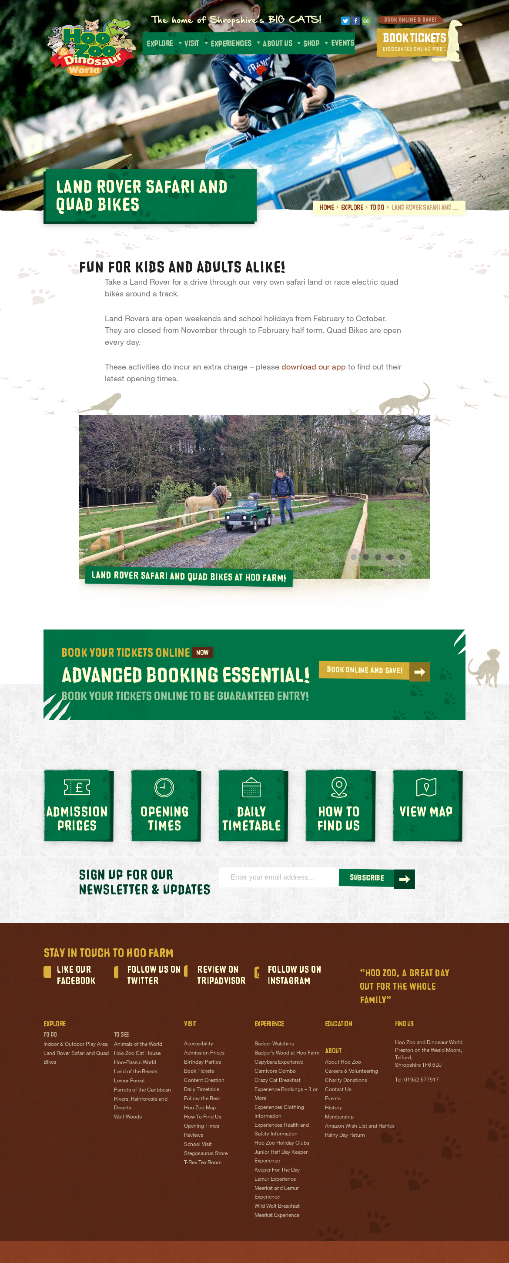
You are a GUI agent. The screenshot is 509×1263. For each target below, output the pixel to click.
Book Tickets (199, 1072)
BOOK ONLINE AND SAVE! (376, 671)
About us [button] (282, 43)
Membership (339, 1117)
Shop (316, 42)
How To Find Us (202, 1118)
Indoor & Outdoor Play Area (75, 1045)
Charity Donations (346, 1081)
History (333, 1108)
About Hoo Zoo (343, 1062)
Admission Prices (204, 1054)
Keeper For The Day (277, 1171)
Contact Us (338, 1090)
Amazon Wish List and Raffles (360, 1126)
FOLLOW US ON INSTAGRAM (294, 976)
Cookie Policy (185, 1257)
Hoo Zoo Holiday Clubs (281, 1144)
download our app (313, 366)
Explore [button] (164, 42)
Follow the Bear (202, 1099)
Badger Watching (274, 1044)
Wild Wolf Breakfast (277, 1207)
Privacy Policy (142, 1257)
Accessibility (198, 1044)
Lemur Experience (275, 1180)
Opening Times (201, 1127)
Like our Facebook (76, 976)
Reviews (193, 1136)
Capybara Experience (278, 1063)
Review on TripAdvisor (221, 976)
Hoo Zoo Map (200, 1108)
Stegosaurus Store (206, 1154)
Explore (352, 207)
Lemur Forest (129, 1081)
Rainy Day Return (345, 1135)
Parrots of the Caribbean (142, 1091)
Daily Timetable (201, 1090)
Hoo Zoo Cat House (137, 1054)
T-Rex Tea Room (202, 1163)
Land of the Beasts (135, 1072)
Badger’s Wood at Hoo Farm (286, 1054)
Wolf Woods (128, 1118)
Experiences (235, 43)
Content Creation (204, 1081)
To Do (377, 207)
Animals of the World (138, 1045)
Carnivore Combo (275, 1072)
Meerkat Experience (276, 1216)
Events (342, 43)
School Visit (198, 1145)
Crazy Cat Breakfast (277, 1081)
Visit (196, 42)
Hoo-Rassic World (135, 1063)
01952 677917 (421, 1080)
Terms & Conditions (235, 1257)
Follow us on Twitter (154, 976)
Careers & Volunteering (351, 1071)
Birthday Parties (202, 1063)
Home (327, 207)
